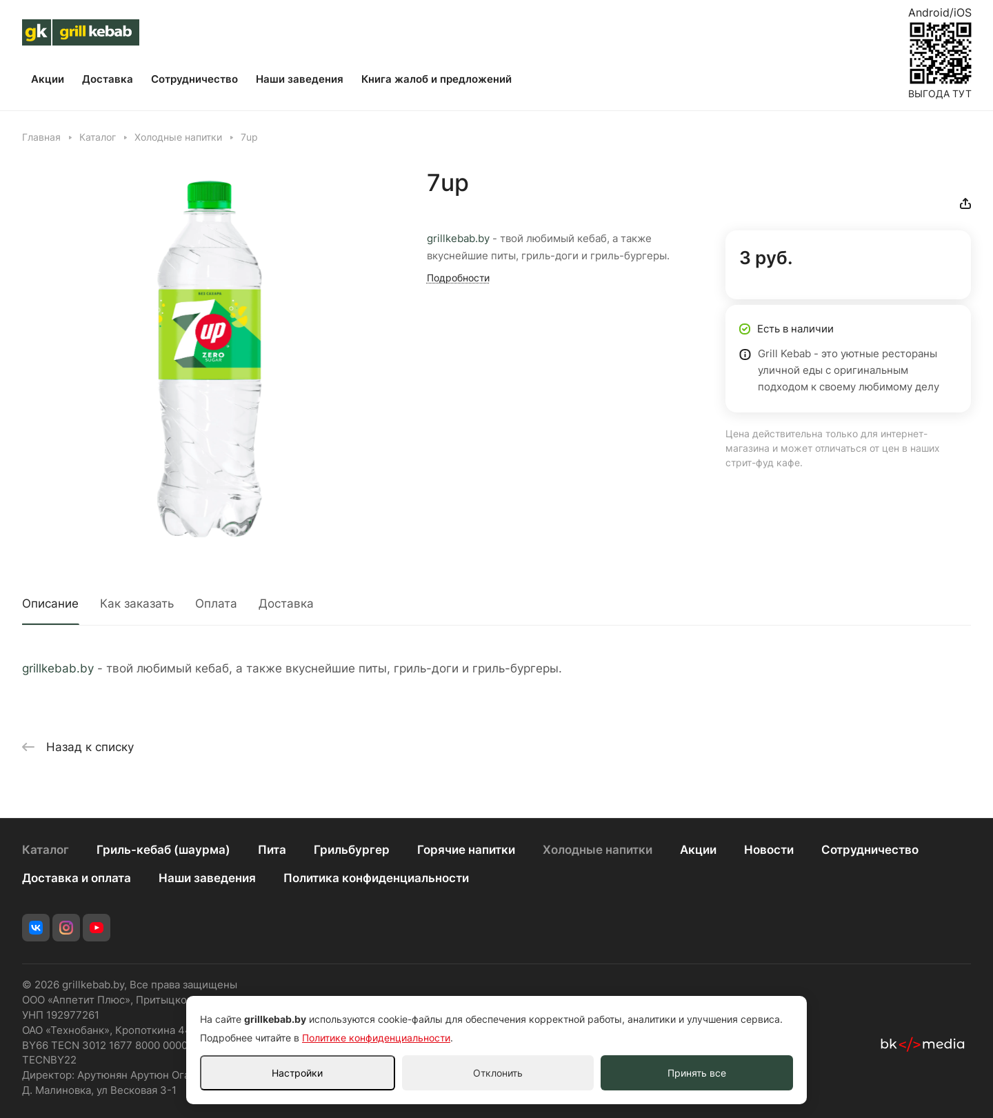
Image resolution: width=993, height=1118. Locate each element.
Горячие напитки (466, 850)
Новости (769, 850)
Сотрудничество (870, 850)
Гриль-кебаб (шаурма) (163, 850)
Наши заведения (207, 878)
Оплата (216, 603)
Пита (272, 850)
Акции (698, 850)
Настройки (297, 1073)
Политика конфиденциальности (376, 878)
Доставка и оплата (76, 878)
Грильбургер (352, 850)
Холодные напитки (597, 850)
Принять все (697, 1073)
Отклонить (498, 1073)
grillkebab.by (458, 238)
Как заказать (137, 603)
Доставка (286, 603)
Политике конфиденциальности (376, 1038)
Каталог (45, 850)
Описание (50, 603)
